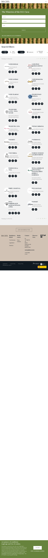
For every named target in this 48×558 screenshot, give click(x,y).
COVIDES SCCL (36, 139)
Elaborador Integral (40, 52)
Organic (21, 52)
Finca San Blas (36, 188)
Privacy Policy (20, 263)
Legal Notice (5, 263)
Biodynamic (30, 52)
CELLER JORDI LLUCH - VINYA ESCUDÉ (12, 111)
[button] (46, 1)
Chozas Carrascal (38, 126)
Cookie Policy (12, 263)
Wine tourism (12, 52)
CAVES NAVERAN (13, 79)
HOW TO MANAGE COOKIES (37, 551)
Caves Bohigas (13, 64)
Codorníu (11, 139)
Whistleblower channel (7, 265)
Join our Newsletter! (24, 229)
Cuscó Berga (12, 153)
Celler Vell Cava (14, 126)
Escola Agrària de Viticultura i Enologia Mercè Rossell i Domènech (38, 171)
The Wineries (12, 240)
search (24, 30)
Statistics (11, 245)
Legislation (11, 242)
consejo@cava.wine (29, 250)
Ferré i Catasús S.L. (14, 188)
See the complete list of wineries (11, 35)
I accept (37, 547)
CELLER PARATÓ (36, 109)
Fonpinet (35, 201)
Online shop (5, 52)
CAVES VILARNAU (13, 94)
